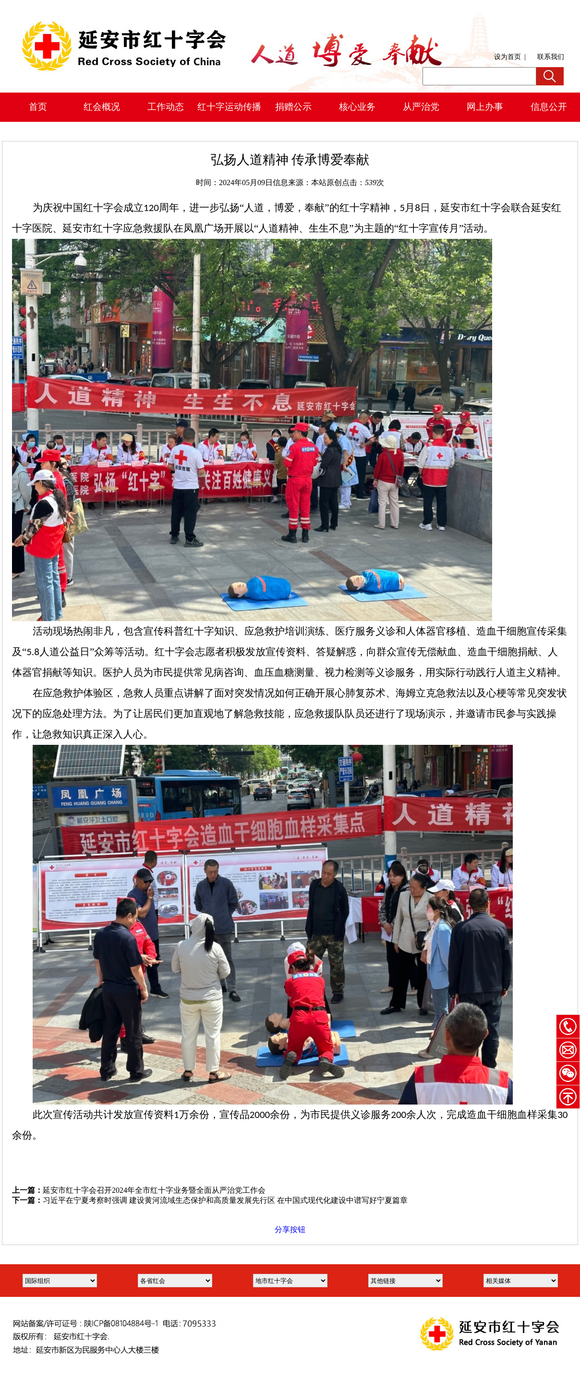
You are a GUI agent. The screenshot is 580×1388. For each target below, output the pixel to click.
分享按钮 (290, 1229)
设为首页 (507, 56)
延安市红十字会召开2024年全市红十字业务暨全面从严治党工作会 (154, 1190)
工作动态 (165, 107)
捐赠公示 (293, 107)
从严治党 (421, 107)
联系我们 (550, 56)
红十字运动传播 (229, 107)
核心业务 (357, 107)
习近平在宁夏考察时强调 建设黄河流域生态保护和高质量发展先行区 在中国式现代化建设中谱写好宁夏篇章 (225, 1200)
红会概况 (102, 107)
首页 (38, 107)
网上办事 (485, 107)
